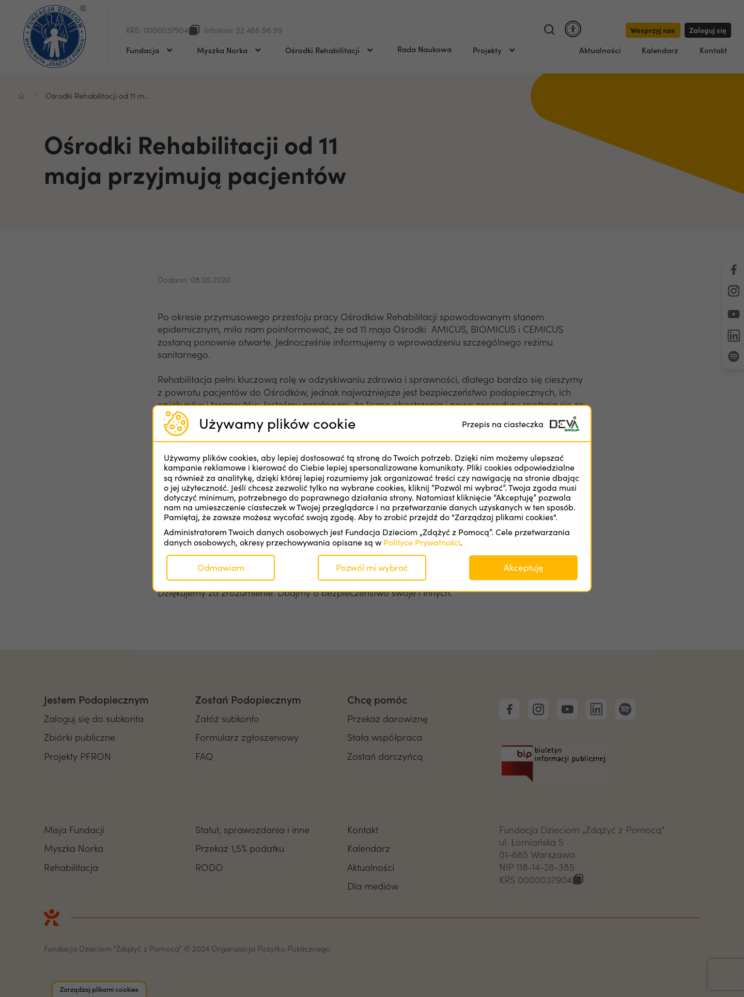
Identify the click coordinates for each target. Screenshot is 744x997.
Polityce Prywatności (421, 542)
